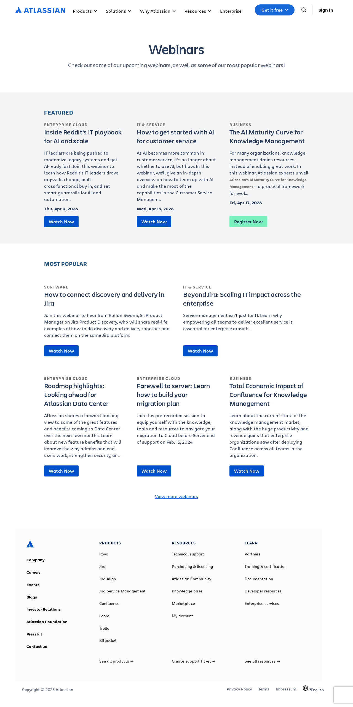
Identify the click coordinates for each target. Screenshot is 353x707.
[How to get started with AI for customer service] (176, 165)
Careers (33, 572)
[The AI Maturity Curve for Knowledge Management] (269, 162)
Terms (263, 689)
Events (32, 584)
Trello (104, 628)
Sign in (326, 10)
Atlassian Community (191, 579)
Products (85, 11)
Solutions (118, 11)
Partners (252, 554)
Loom (104, 616)
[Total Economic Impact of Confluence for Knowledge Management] (269, 420)
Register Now (248, 222)
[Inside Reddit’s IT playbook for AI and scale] (84, 165)
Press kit (34, 634)
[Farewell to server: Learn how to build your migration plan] (176, 413)
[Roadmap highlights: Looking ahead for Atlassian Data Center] (84, 420)
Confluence (109, 603)
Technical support (188, 554)
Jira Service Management (122, 591)
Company (35, 560)
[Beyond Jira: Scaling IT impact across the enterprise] (246, 311)
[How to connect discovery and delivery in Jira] (107, 314)
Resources (197, 11)
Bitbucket (108, 640)
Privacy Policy (239, 689)
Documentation (259, 579)
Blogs (31, 597)
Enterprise (231, 11)
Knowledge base (187, 591)
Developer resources (263, 591)
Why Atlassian (158, 11)
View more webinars (176, 496)
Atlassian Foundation (47, 621)
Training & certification (266, 566)
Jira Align (107, 579)
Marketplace (183, 603)
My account (182, 616)
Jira (102, 566)
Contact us (36, 646)
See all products (116, 661)
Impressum (286, 689)
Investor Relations (43, 609)
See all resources (262, 661)
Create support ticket (193, 661)
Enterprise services (262, 603)
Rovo (103, 554)
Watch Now (61, 222)
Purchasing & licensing (192, 566)
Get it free (274, 10)
